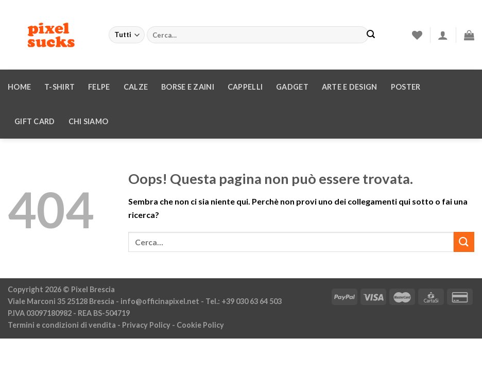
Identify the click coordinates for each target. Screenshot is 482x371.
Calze (136, 86)
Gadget (292, 86)
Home (19, 86)
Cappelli (245, 86)
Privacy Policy (146, 325)
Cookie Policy (200, 325)
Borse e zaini (187, 86)
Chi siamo (88, 121)
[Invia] (371, 35)
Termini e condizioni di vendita (62, 325)
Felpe (99, 86)
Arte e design (349, 86)
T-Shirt (59, 86)
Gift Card (34, 121)
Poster (406, 86)
